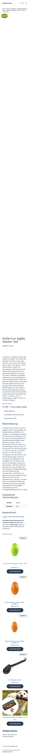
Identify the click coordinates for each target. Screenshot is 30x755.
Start (3, 9)
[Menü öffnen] (20, 3)
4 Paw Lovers (7, 3)
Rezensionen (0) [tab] (10, 418)
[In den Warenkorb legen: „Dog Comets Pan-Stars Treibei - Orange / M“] (15, 649)
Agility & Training (11, 10)
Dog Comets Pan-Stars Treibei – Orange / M (15, 642)
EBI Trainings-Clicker (15, 680)
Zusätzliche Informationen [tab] (14, 415)
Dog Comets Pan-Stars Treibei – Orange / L (15, 603)
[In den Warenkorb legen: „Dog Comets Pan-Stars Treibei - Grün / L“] (15, 571)
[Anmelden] (22, 3)
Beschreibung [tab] (9, 411)
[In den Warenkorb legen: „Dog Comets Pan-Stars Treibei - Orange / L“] (15, 610)
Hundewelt (13, 9)
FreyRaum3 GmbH (7, 752)
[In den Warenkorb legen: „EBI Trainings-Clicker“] (15, 686)
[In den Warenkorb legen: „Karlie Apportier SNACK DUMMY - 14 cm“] (15, 724)
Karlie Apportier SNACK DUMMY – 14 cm (15, 717)
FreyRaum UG (13, 746)
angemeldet (14, 524)
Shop (7, 9)
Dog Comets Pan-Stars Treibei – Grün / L (15, 564)
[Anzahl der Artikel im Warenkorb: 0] (26, 3)
